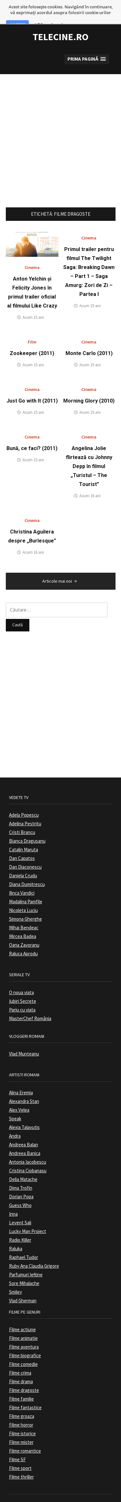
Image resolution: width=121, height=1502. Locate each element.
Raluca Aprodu (23, 937)
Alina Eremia (21, 1075)
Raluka (15, 1232)
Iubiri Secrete (22, 984)
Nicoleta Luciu (23, 893)
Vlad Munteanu (24, 1037)
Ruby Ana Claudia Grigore (34, 1249)
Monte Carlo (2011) (89, 337)
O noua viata (21, 975)
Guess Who (20, 1188)
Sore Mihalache (24, 1266)
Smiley (15, 1275)
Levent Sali (20, 1205)
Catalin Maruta (23, 833)
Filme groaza (21, 1399)
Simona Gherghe (25, 902)
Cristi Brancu (22, 815)
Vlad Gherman (22, 1284)
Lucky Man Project (27, 1214)
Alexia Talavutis (24, 1110)
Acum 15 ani (33, 300)
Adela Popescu (24, 798)
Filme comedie (23, 1347)
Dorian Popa (21, 1179)
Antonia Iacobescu (27, 1145)
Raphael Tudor (23, 1240)
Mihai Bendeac (23, 911)
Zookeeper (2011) (32, 337)
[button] (86, 42)
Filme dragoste (24, 1373)
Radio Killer (20, 1223)
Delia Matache (23, 1162)
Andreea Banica (24, 1136)
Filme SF (17, 1443)
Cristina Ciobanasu (27, 1153)
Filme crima (20, 1356)
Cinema (32, 251)
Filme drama (21, 1365)
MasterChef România (30, 1001)
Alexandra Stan (24, 1084)
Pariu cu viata (22, 993)
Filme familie (21, 1382)
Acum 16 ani (90, 479)
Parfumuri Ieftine (26, 1258)
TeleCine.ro (60, 20)
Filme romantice (25, 1434)
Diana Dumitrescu (27, 867)
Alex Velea (19, 1093)
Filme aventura (24, 1330)
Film (32, 325)
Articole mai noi (60, 564)
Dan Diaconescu (25, 850)
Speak (15, 1101)
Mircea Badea (22, 919)
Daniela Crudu (23, 859)
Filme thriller (21, 1460)
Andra (15, 1119)
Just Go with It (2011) (32, 384)
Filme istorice (22, 1417)
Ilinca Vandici (22, 876)
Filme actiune (22, 1313)
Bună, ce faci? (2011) (31, 432)
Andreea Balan (23, 1127)
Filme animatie (23, 1321)
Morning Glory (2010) (89, 384)
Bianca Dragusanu (27, 824)
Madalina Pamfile (25, 885)
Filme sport (20, 1451)
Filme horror (21, 1408)
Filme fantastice (25, 1391)
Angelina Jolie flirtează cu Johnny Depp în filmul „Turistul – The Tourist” (89, 450)
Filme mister (21, 1425)
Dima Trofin (20, 1171)
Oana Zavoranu (24, 928)
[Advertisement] (60, 117)
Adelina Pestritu (25, 807)
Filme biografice (25, 1339)
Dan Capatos (22, 841)
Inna (13, 1197)
